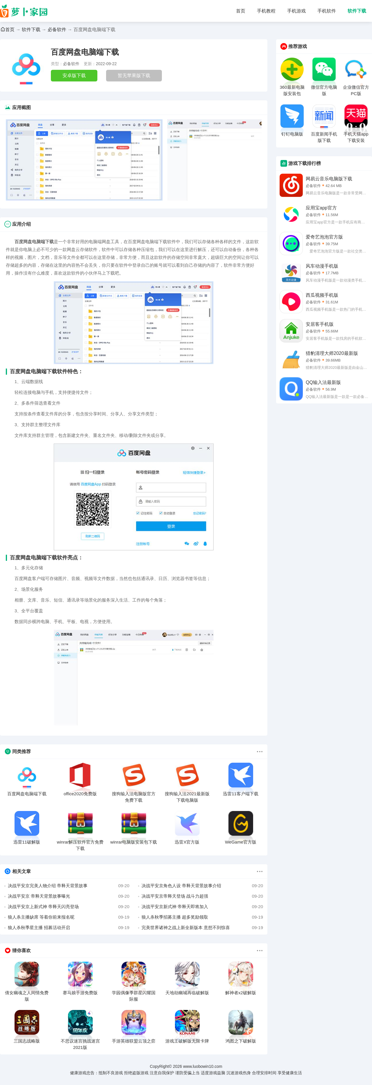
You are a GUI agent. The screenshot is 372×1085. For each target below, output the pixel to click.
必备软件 (57, 29)
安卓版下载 (74, 75)
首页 (240, 10)
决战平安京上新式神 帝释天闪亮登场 (68, 906)
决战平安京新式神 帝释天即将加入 (202, 906)
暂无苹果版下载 (134, 75)
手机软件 (326, 10)
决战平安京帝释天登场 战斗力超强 (202, 896)
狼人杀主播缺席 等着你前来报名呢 (68, 917)
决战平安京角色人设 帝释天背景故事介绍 (202, 886)
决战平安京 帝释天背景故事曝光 (68, 896)
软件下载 (357, 10)
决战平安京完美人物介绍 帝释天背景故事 (68, 886)
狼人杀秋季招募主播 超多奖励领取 (202, 917)
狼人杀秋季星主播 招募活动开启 (68, 927)
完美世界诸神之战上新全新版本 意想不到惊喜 (202, 927)
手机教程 (266, 10)
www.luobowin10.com (202, 1066)
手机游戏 (296, 10)
